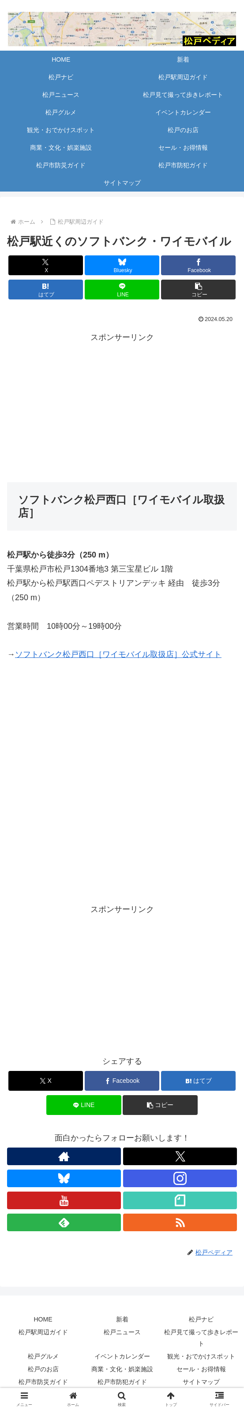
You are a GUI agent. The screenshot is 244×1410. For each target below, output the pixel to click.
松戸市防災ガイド (43, 1381)
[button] (198, 289)
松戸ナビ (201, 1319)
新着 (122, 1319)
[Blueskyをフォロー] (64, 1178)
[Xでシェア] (45, 265)
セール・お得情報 (201, 1369)
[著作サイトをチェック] (64, 1156)
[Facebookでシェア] (198, 265)
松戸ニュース (122, 1332)
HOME (43, 1319)
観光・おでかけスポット (201, 1356)
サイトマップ (201, 1381)
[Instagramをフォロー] (180, 1178)
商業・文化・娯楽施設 (122, 1369)
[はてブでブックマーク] (45, 289)
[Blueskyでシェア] (122, 265)
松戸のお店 (43, 1369)
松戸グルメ (43, 1356)
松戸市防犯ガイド (122, 1381)
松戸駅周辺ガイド (43, 1332)
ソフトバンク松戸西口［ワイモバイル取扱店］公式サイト (118, 654)
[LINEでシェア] (122, 289)
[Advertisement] (122, 406)
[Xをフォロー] (180, 1156)
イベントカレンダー (122, 1356)
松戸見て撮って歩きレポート (201, 1338)
